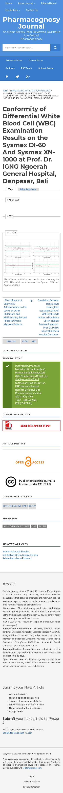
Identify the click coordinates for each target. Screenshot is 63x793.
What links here (28, 189)
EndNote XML (15, 506)
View (12, 189)
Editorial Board (49, 3)
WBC (27, 526)
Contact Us (32, 10)
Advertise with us (32, 782)
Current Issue (36, 60)
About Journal (25, 3)
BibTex (25, 341)
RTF (34, 506)
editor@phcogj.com (32, 768)
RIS (30, 506)
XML (34, 341)
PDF (17, 403)
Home (9, 3)
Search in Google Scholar (16, 551)
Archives (10, 68)
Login (29, 733)
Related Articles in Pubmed (17, 558)
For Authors (12, 10)
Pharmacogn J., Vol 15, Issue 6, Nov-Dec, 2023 (30, 91)
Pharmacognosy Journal (31, 22)
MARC (25, 506)
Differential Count (13, 526)
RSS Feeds (26, 68)
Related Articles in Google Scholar (20, 555)
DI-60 (34, 526)
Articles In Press (14, 60)
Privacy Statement (31, 787)
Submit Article (45, 68)
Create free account (13, 733)
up (31, 300)
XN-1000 (42, 526)
